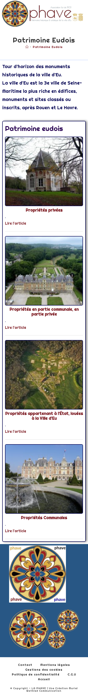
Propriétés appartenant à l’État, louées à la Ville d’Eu (44, 416)
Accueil (44, 679)
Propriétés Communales (44, 517)
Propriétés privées (44, 210)
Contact (25, 665)
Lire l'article (15, 223)
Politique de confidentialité (36, 674)
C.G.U (72, 674)
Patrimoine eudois (48, 47)
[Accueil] (27, 47)
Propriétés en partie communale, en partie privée (44, 312)
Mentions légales (55, 665)
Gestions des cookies (44, 669)
